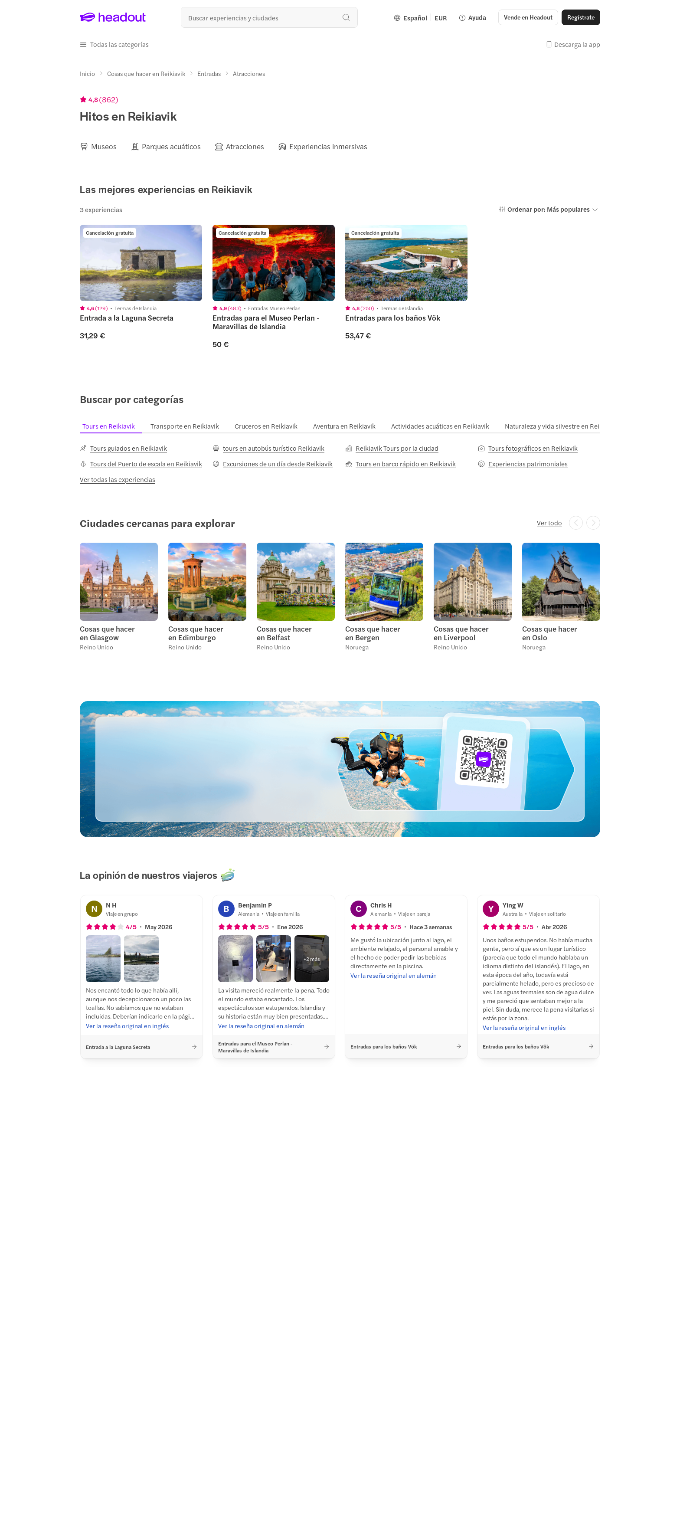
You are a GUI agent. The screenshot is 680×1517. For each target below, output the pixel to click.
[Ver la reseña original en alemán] (261, 1025)
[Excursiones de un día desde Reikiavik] (272, 463)
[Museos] (104, 146)
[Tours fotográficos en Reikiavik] (528, 448)
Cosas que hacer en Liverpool (461, 633)
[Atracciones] (245, 146)
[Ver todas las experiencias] (117, 479)
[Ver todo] (549, 522)
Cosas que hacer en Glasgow (107, 633)
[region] (340, 146)
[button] (528, 17)
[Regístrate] (581, 17)
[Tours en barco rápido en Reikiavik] (400, 463)
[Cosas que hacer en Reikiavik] (146, 73)
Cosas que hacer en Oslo (549, 633)
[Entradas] (209, 73)
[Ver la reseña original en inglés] (127, 1025)
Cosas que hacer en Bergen (372, 633)
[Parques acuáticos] (171, 146)
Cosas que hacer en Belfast (284, 633)
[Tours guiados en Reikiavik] (123, 448)
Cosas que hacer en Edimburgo (195, 633)
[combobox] (269, 17)
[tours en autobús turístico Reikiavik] (268, 448)
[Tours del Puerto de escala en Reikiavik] (141, 463)
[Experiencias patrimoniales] (523, 463)
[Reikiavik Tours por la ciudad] (391, 448)
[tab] (114, 426)
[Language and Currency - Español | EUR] (420, 17)
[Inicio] (87, 73)
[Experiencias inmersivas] (328, 146)
